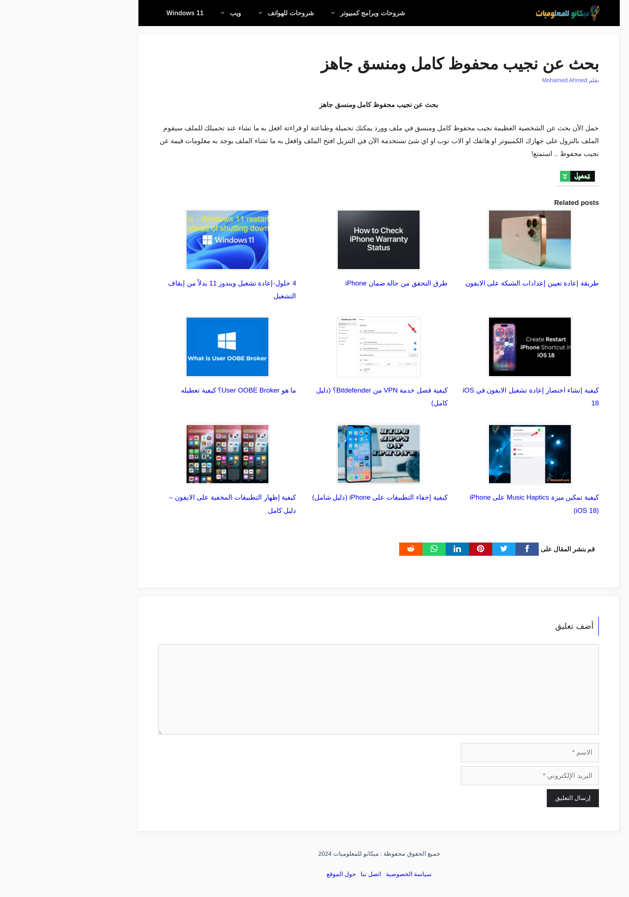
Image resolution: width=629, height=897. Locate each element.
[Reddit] (346, 549)
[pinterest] (416, 549)
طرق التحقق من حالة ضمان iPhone (332, 283)
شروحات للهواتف (217, 13)
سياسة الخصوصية (344, 874)
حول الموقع (276, 874)
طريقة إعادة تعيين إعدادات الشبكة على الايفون (467, 283)
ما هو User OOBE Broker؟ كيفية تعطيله (173, 390)
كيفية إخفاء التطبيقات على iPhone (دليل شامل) (315, 497)
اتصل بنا (306, 874)
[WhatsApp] (369, 549)
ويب (162, 13)
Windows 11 (120, 13)
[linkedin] (392, 549)
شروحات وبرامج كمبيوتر (298, 13)
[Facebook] (462, 549)
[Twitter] (439, 549)
